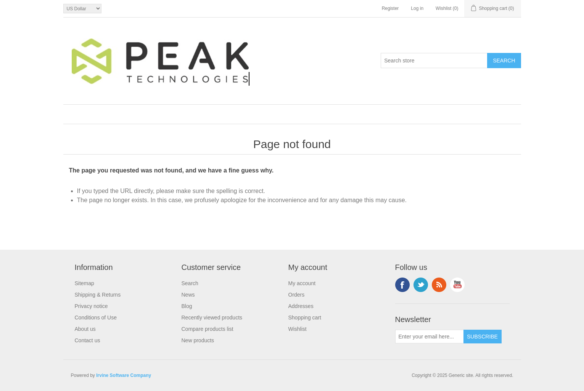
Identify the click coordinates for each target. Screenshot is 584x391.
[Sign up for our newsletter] (429, 336)
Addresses (301, 306)
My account (302, 283)
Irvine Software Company (123, 375)
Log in (417, 8)
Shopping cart (304, 317)
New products (198, 340)
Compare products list (207, 329)
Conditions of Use (96, 317)
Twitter (420, 285)
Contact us (87, 340)
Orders (296, 295)
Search (190, 283)
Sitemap (84, 283)
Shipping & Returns (98, 295)
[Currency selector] (82, 8)
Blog (187, 306)
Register (390, 8)
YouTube (457, 285)
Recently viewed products (212, 317)
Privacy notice (91, 306)
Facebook (402, 285)
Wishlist (297, 329)
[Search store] (434, 60)
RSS (439, 285)
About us (85, 329)
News (188, 295)
